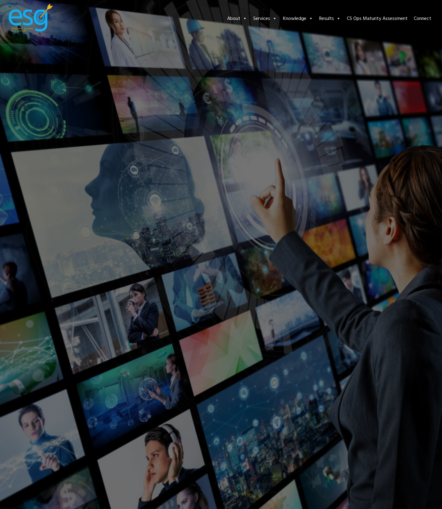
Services (265, 18)
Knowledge (298, 18)
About (237, 18)
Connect (422, 18)
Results (330, 18)
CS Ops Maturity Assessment (377, 18)
